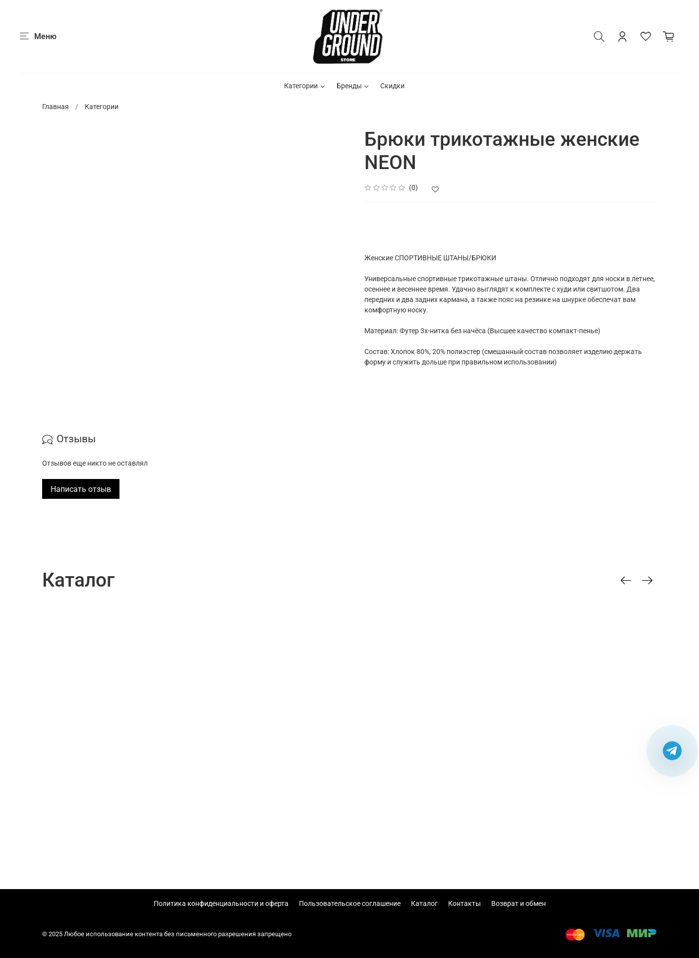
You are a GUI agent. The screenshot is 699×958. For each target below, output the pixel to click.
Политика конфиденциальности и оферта (221, 903)
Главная (55, 107)
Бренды (353, 86)
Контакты (464, 903)
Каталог (424, 903)
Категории (305, 86)
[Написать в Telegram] (672, 751)
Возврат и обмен (518, 903)
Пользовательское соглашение (350, 903)
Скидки (392, 86)
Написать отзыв (81, 489)
